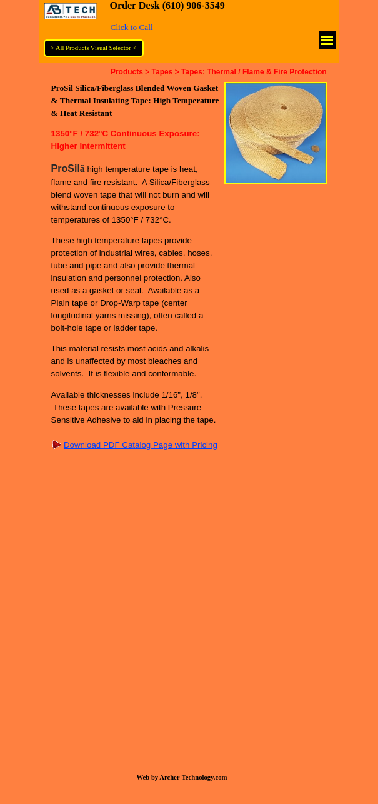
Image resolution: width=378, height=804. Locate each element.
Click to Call (132, 27)
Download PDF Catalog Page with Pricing (140, 445)
